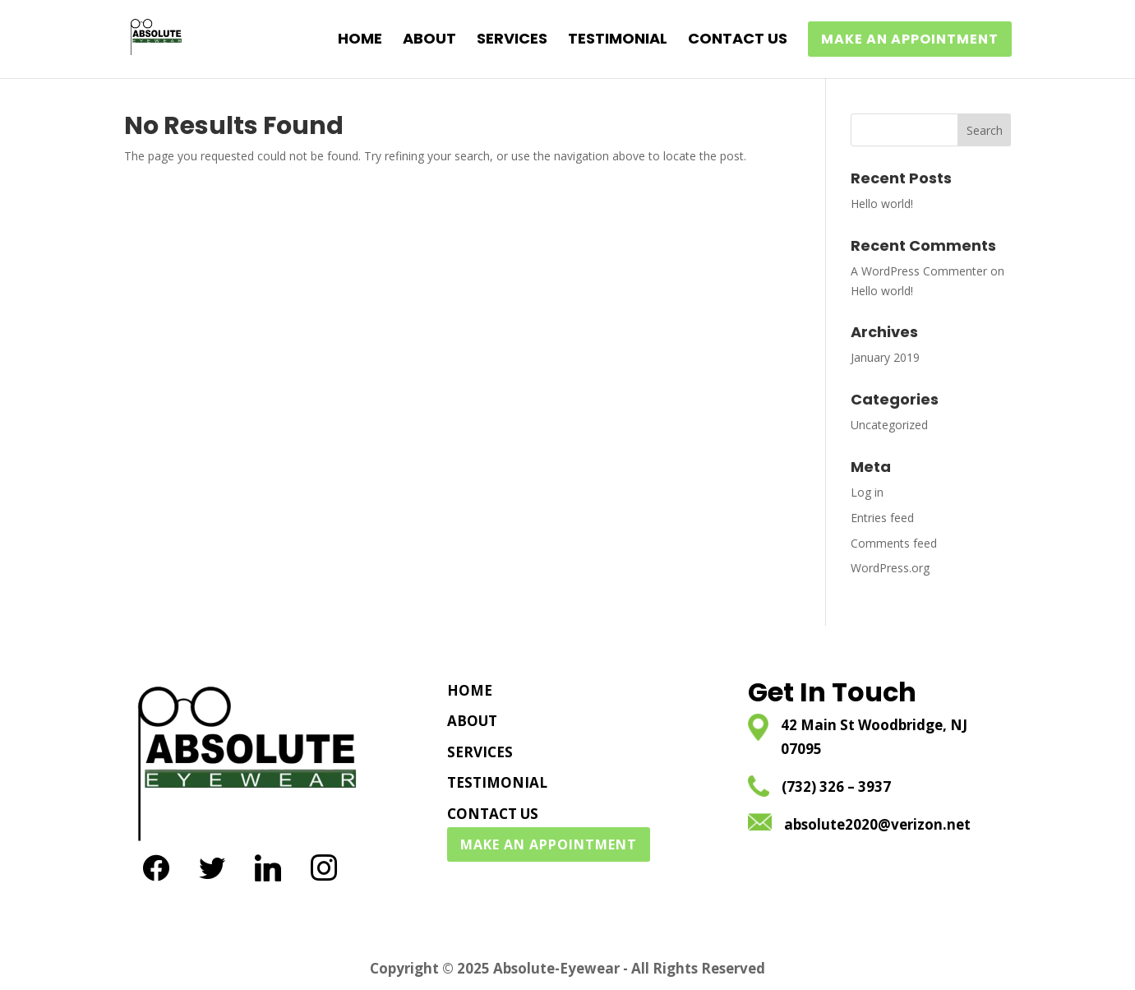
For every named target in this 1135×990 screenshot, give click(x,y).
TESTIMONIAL (617, 41)
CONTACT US (737, 41)
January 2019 (885, 357)
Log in (867, 492)
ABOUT (429, 41)
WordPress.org (890, 568)
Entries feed (882, 517)
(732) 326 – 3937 (836, 786)
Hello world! (882, 203)
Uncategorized (889, 425)
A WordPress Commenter (919, 271)
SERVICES (512, 41)
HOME (360, 41)
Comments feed (894, 543)
